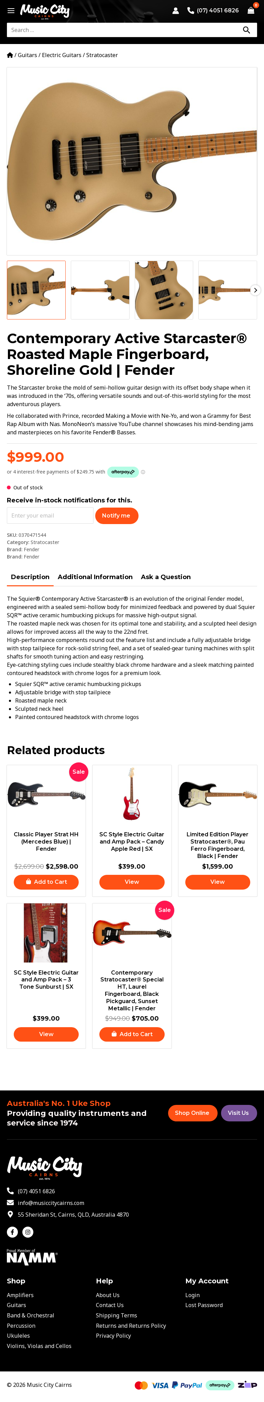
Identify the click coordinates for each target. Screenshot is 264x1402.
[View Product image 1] (36, 290)
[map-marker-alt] (68, 1214)
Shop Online (192, 1113)
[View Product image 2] (100, 290)
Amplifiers (20, 1295)
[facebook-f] (14, 1232)
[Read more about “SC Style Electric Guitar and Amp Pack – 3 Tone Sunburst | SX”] (46, 1035)
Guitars (27, 55)
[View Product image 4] (227, 290)
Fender (31, 549)
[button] (46, 882)
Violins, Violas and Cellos (39, 1346)
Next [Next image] (255, 290)
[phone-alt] (31, 1191)
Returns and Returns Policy (131, 1325)
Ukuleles (18, 1335)
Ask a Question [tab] (166, 577)
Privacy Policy (113, 1335)
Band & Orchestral (30, 1315)
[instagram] (28, 1232)
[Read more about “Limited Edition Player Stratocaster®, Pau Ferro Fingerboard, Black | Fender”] (217, 882)
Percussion (21, 1325)
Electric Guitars (61, 55)
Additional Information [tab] (95, 577)
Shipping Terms (116, 1315)
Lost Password (204, 1305)
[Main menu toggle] (9, 11)
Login (192, 1295)
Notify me (116, 515)
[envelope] (45, 1203)
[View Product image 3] (164, 290)
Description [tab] (30, 577)
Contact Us (110, 1305)
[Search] (246, 30)
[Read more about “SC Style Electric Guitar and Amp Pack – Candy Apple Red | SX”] (131, 882)
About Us (108, 1295)
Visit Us (238, 1113)
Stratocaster (102, 55)
